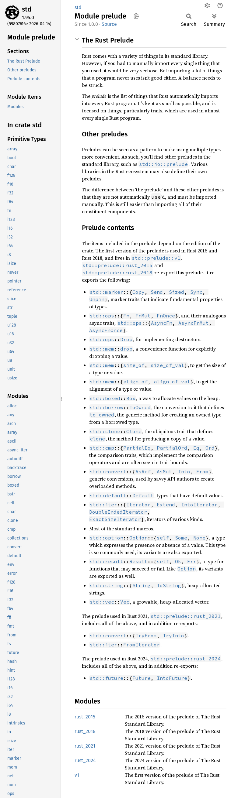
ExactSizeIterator (115, 519)
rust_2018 (85, 731)
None (199, 538)
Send (157, 292)
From (202, 471)
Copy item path (136, 16)
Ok (178, 561)
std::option (106, 538)
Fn (126, 316)
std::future (106, 678)
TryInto (173, 635)
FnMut (143, 316)
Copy (138, 292)
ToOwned (140, 407)
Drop (126, 339)
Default (143, 495)
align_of (135, 381)
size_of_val (167, 365)
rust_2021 (85, 746)
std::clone (105, 431)
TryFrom (146, 635)
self (163, 538)
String (141, 585)
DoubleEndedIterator (118, 512)
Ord (210, 448)
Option (138, 538)
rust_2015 (85, 717)
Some (181, 538)
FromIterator (141, 645)
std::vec (102, 602)
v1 (77, 775)
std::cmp (102, 448)
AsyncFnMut (193, 323)
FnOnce (166, 316)
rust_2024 (85, 760)
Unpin (96, 299)
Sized (176, 292)
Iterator (138, 505)
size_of (134, 365)
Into (184, 471)
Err (191, 561)
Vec (124, 602)
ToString (169, 585)
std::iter (103, 505)
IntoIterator (199, 505)
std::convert (108, 471)
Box (130, 398)
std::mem (102, 349)
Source (109, 24)
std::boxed (105, 398)
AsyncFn (161, 323)
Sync (196, 292)
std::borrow (106, 407)
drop (126, 349)
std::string (106, 585)
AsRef (143, 471)
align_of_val (172, 381)
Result (138, 561)
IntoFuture (172, 678)
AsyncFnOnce (106, 330)
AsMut (164, 471)
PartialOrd (172, 448)
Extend (166, 505)
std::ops (102, 316)
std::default (108, 495)
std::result (106, 561)
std (26, 9)
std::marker (106, 292)
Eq (196, 448)
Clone (134, 431)
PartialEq (137, 448)
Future (141, 678)
